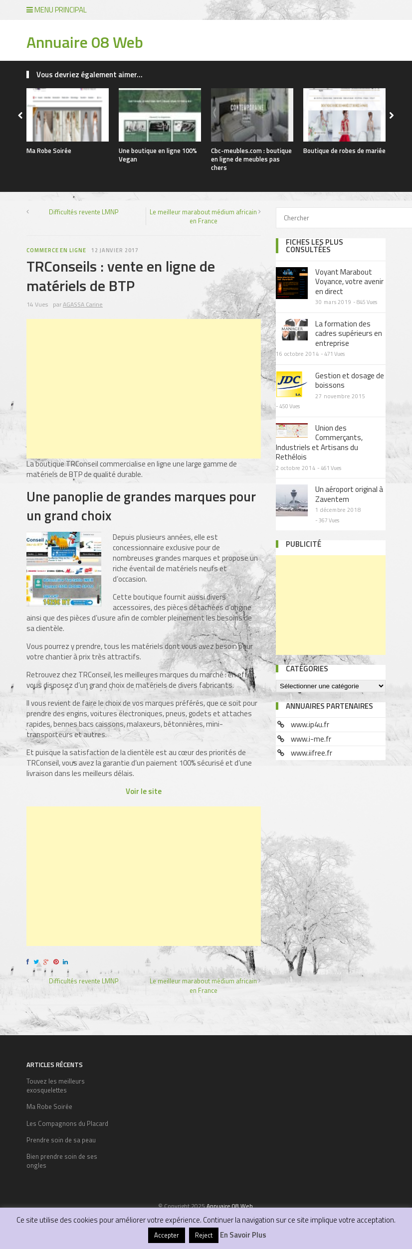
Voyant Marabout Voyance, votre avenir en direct (349, 281)
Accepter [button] (166, 1235)
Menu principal (56, 9)
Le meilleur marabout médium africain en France (203, 216)
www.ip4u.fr (310, 724)
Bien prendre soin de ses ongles (61, 1160)
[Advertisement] (143, 389)
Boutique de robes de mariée (344, 151)
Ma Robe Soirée (48, 151)
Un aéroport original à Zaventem (349, 494)
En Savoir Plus (243, 1235)
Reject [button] (203, 1235)
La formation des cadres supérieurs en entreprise (348, 333)
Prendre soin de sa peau (61, 1140)
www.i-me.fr (311, 739)
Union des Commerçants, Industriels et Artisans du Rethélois (319, 442)
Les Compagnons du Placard (67, 1123)
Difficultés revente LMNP (84, 212)
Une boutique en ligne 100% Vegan (158, 155)
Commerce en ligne (56, 250)
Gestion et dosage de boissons (349, 380)
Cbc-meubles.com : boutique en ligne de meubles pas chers (251, 159)
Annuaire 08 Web (84, 42)
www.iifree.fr (311, 753)
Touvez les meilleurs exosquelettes (55, 1085)
